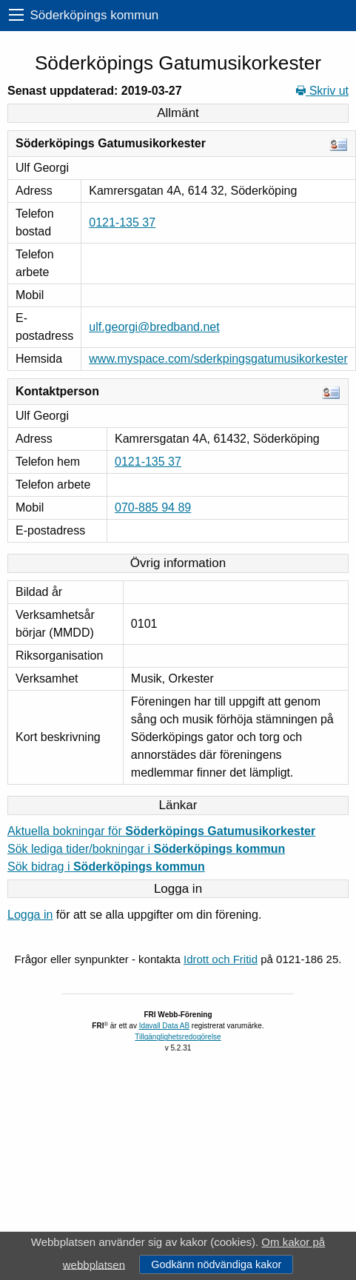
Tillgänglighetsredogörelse (178, 1037)
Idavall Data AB (164, 1026)
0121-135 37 (122, 222)
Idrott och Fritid (221, 959)
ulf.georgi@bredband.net (154, 327)
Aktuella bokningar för (161, 831)
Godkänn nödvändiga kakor (216, 1264)
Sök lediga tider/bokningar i (146, 848)
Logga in (30, 914)
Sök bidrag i (106, 866)
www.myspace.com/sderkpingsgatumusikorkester (218, 358)
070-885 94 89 (153, 507)
